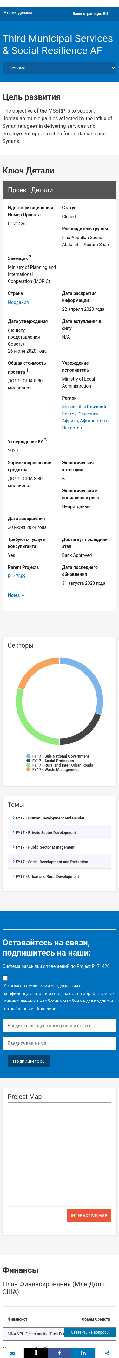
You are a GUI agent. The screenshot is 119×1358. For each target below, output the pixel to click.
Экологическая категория (78, 466)
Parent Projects (23, 567)
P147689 (17, 576)
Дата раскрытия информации (79, 297)
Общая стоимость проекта (27, 368)
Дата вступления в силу (82, 325)
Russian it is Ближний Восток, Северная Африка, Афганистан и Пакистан (85, 417)
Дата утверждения (28, 321)
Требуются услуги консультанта (26, 543)
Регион (69, 398)
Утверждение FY (27, 440)
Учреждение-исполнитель (76, 367)
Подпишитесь (29, 1061)
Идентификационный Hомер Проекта (30, 211)
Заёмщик (19, 257)
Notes (14, 595)
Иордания (18, 302)
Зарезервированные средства (29, 466)
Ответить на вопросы (90, 1332)
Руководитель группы (85, 228)
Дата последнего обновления (80, 571)
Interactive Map (89, 1215)
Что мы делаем (18, 12)
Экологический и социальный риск (80, 494)
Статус (69, 207)
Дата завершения (26, 518)
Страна (15, 293)
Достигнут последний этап (85, 543)
